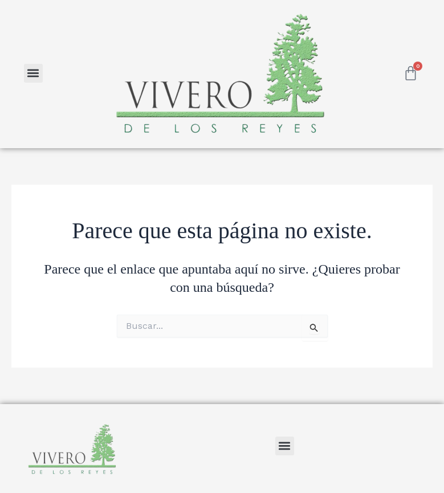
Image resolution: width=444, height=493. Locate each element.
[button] (33, 73)
